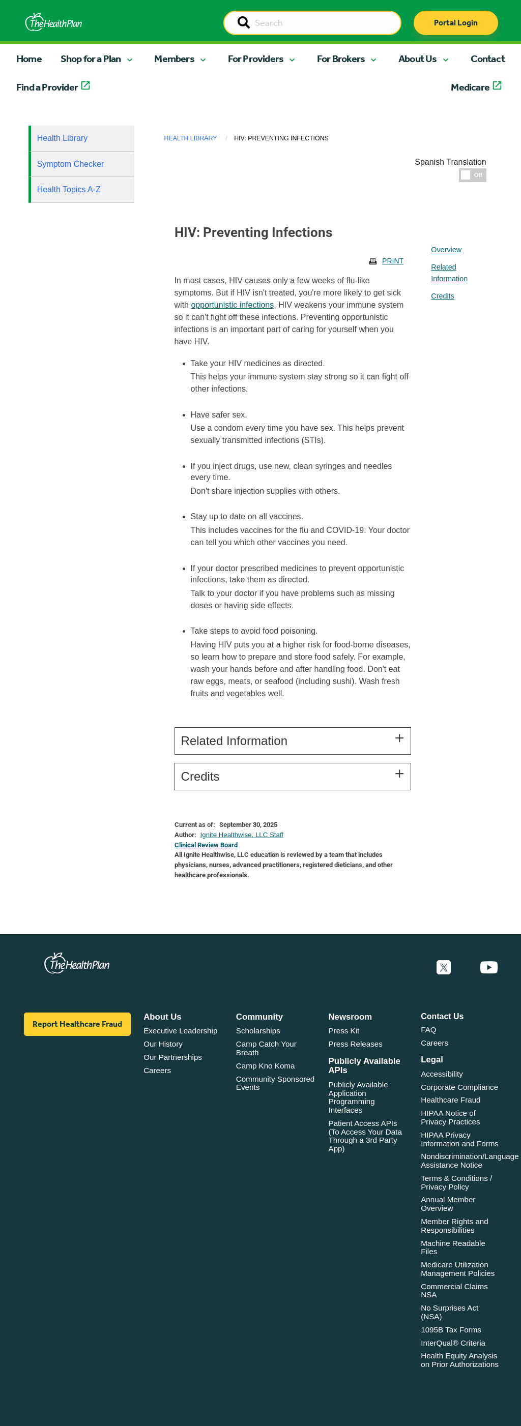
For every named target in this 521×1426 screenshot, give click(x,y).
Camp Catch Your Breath (266, 1048)
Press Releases (356, 1043)
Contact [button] (488, 58)
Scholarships (258, 1030)
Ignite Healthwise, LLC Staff (241, 835)
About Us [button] (417, 58)
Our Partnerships (172, 1057)
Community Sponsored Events (275, 1083)
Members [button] (174, 58)
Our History (163, 1043)
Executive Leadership (180, 1030)
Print (392, 261)
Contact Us (442, 1016)
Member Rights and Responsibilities (454, 1225)
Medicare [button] (470, 87)
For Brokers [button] (341, 58)
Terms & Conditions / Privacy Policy (456, 1182)
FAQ (428, 1029)
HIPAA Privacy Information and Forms (460, 1139)
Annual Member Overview (448, 1203)
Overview (446, 250)
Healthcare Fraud (450, 1099)
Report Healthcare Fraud (77, 1024)
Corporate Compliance (459, 1087)
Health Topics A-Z (69, 189)
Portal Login (456, 22)
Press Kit (344, 1030)
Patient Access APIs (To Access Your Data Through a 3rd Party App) (365, 1136)
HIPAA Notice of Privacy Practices (450, 1117)
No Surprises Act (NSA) (449, 1312)
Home (29, 58)
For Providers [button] (256, 58)
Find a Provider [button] (47, 87)
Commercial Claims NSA (454, 1290)
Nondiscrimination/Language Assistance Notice (470, 1160)
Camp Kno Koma (265, 1065)
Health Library (62, 138)
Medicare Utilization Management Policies (458, 1269)
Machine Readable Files (453, 1247)
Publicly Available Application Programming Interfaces (358, 1097)
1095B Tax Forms (451, 1329)
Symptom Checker (70, 164)
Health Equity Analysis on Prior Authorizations (460, 1360)
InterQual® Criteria (453, 1343)
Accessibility (442, 1074)
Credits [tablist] (442, 296)
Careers (157, 1070)
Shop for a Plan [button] (91, 58)
